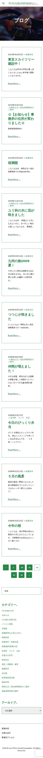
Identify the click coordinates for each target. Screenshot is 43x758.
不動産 (4, 628)
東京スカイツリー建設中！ (21, 61)
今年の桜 (14, 526)
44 (22, 575)
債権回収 (5, 637)
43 (14, 575)
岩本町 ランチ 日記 (20, 417)
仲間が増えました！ (19, 368)
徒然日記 (29, 310)
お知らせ (5, 615)
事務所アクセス (8, 737)
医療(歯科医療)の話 (10, 646)
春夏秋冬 (29, 54)
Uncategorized (8, 610)
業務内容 (5, 728)
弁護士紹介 (6, 733)
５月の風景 (16, 476)
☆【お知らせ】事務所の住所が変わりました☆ (21, 118)
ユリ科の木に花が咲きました (21, 212)
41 (30, 567)
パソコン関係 (7, 624)
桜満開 (13, 163)
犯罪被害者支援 (8, 677)
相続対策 (5, 682)
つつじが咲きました (21, 317)
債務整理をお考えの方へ (12, 633)
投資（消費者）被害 (10, 664)
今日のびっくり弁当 (21, 425)
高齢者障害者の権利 (10, 691)
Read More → (14, 83)
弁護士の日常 (7, 655)
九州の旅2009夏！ (18, 263)
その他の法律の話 (9, 619)
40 (22, 567)
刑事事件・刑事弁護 (10, 642)
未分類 (4, 673)
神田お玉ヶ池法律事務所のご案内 (21, 108)
